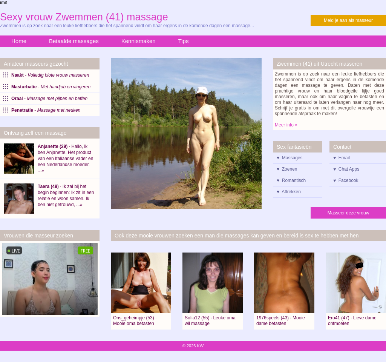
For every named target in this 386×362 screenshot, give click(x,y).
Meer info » (286, 125)
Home (18, 41)
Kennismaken (138, 41)
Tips (183, 41)
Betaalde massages (74, 41)
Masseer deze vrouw (348, 213)
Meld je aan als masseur (348, 20)
